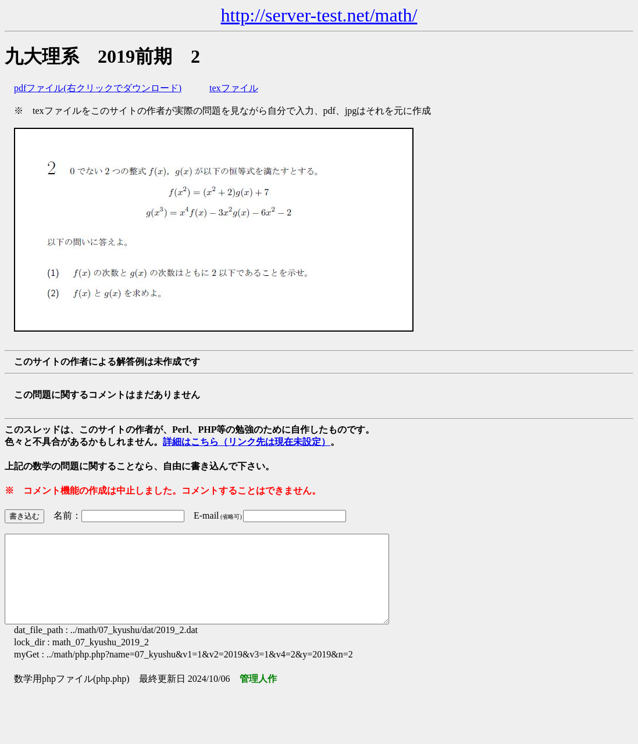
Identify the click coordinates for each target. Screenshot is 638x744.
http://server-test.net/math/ (319, 15)
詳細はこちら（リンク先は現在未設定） (246, 442)
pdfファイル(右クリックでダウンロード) (97, 88)
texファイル (233, 88)
